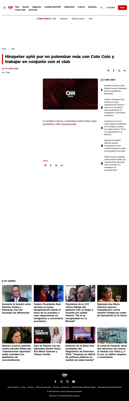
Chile (54, 18)
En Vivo (110, 7)
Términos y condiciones (61, 387)
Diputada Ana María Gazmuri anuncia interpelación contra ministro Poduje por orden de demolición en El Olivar (115, 145)
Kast (90, 18)
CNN (8, 72)
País (17, 7)
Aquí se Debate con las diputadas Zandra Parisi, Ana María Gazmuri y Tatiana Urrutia (47, 350)
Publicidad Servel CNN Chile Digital (83, 387)
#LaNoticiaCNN (69, 124)
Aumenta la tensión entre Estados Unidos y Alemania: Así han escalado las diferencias (115, 89)
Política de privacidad (43, 387)
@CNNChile (48, 124)
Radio (122, 7)
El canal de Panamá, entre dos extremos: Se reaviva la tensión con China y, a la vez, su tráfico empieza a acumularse (112, 351)
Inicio (4, 49)
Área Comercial (13, 387)
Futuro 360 (20, 9)
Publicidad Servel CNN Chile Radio (109, 387)
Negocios (36, 7)
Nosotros (31, 387)
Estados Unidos (78, 18)
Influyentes (69, 7)
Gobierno (64, 18)
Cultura (81, 7)
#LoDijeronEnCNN (52, 7)
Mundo (26, 7)
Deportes (92, 7)
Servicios (33, 9)
